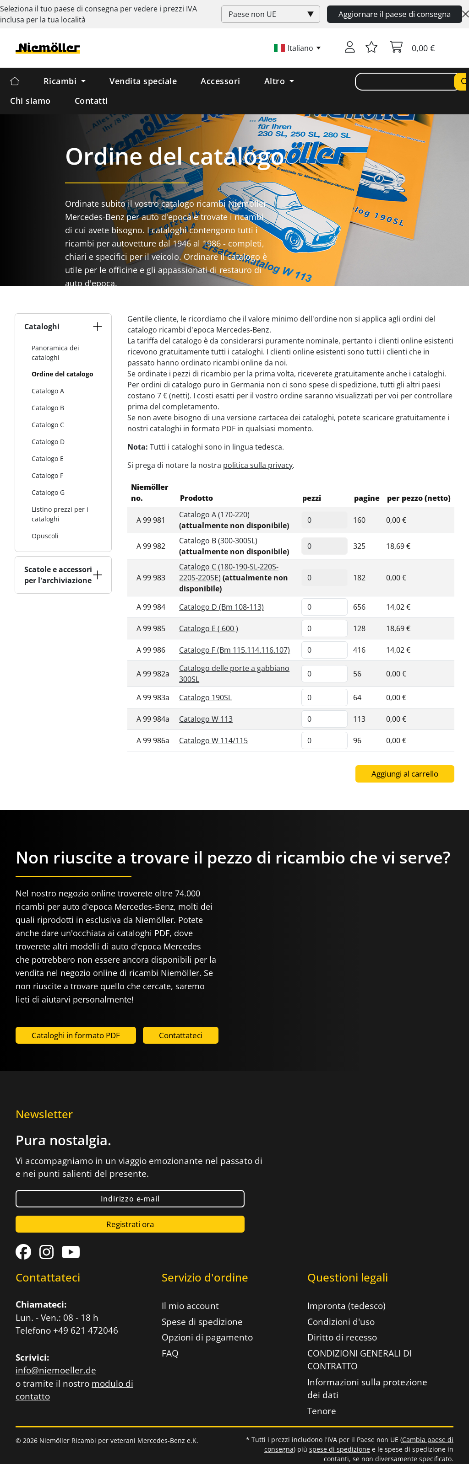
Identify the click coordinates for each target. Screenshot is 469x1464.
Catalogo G (48, 492)
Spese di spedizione (202, 1322)
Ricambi (61, 80)
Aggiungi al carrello (404, 773)
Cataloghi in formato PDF (76, 1035)
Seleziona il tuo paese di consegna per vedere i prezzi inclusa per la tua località (98, 14)
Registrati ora (130, 1224)
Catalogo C (48, 424)
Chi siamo (30, 100)
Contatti (91, 100)
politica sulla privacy (258, 465)
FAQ (170, 1353)
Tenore (321, 1411)
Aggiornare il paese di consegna (394, 14)
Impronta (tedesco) (346, 1306)
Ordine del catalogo (62, 374)
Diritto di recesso (342, 1337)
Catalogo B (48, 407)
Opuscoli (45, 535)
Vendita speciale (143, 80)
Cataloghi (42, 327)
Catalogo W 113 (206, 719)
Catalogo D (48, 441)
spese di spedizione (339, 1449)
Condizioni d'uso (341, 1322)
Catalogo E (48, 458)
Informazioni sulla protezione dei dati (367, 1388)
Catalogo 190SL (205, 697)
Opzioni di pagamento (207, 1337)
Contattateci (180, 1035)
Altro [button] (276, 80)
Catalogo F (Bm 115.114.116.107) (234, 650)
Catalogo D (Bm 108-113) (221, 607)
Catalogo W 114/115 (213, 740)
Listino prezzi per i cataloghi (60, 514)
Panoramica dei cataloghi (55, 352)
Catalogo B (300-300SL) (218, 541)
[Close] (465, 14)
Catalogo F (47, 475)
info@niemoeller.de (56, 1370)
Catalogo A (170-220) (214, 514)
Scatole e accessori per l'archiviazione (58, 574)
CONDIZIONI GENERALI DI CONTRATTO (359, 1360)
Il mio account (190, 1306)
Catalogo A (48, 390)
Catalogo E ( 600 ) (208, 628)
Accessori (220, 80)
